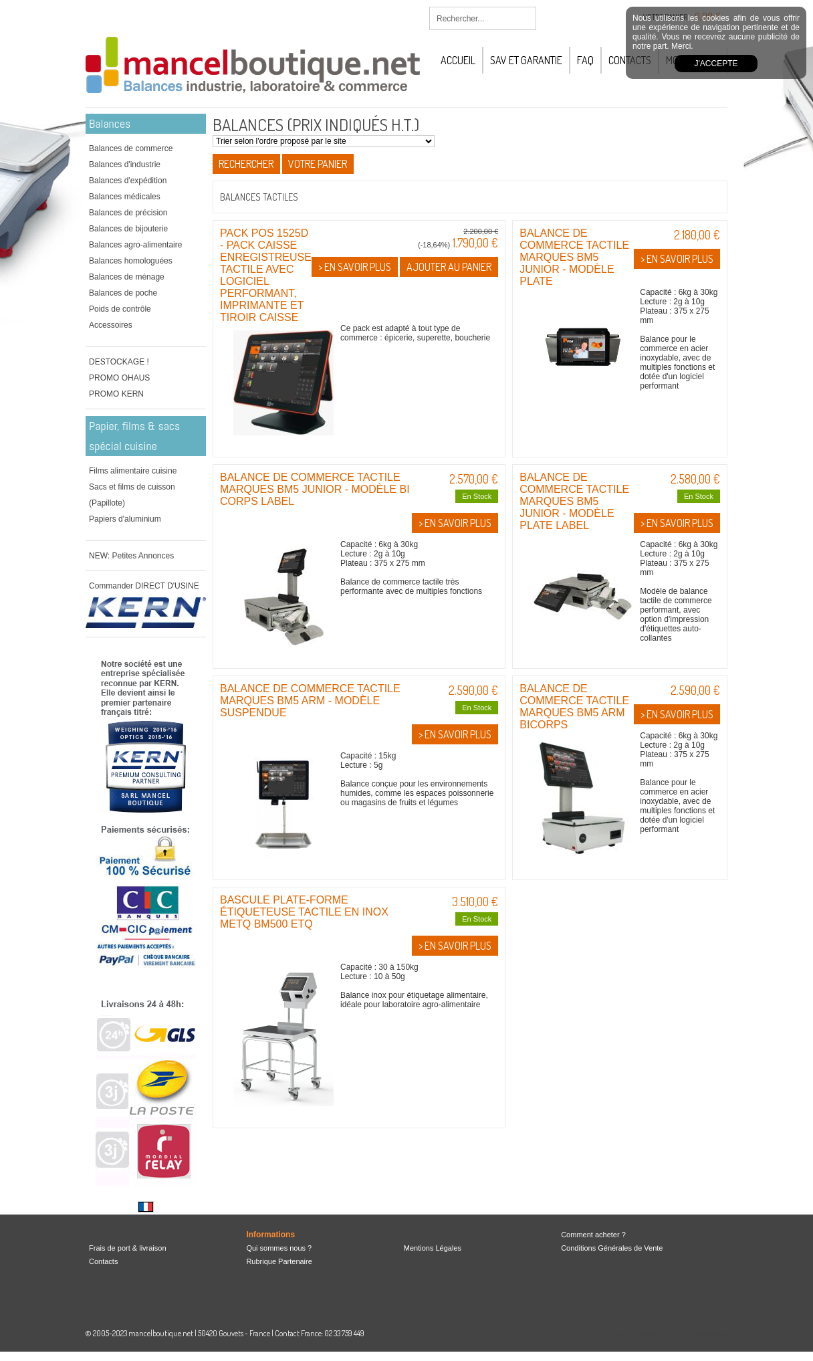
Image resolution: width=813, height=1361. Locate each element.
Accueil (458, 60)
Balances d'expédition (127, 180)
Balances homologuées (130, 261)
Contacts (103, 1261)
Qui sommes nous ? (279, 1248)
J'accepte (716, 63)
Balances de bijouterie (128, 228)
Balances (109, 123)
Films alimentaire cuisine (133, 471)
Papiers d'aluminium (125, 519)
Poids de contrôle (120, 309)
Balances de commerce (130, 148)
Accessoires (110, 325)
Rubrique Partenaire (279, 1261)
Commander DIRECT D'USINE (144, 586)
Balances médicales (124, 196)
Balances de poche (123, 293)
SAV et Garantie (526, 60)
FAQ (585, 60)
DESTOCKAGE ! (119, 362)
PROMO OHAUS (119, 378)
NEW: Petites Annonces (131, 555)
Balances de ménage (126, 277)
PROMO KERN (116, 394)
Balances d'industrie (124, 164)
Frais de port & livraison (127, 1248)
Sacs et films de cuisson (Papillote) (132, 495)
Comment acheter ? (593, 1235)
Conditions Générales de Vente (612, 1248)
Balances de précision (128, 212)
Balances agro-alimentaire (135, 244)
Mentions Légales (432, 1248)
